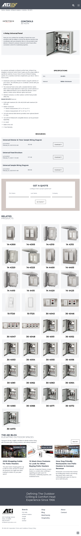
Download (58, 144)
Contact (64, 512)
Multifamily (45, 515)
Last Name (34, 193)
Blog (43, 512)
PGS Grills (24, 512)
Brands (8, 10)
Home (3, 10)
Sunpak (24, 516)
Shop (43, 510)
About (63, 510)
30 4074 (30, 10)
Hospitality (45, 518)
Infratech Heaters (16, 10)
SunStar (24, 520)
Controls (24, 10)
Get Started (40, 202)
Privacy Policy (32, 528)
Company (55, 193)
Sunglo (24, 518)
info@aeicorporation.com (9, 522)
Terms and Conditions (22, 528)
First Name (12, 193)
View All (75, 441)
